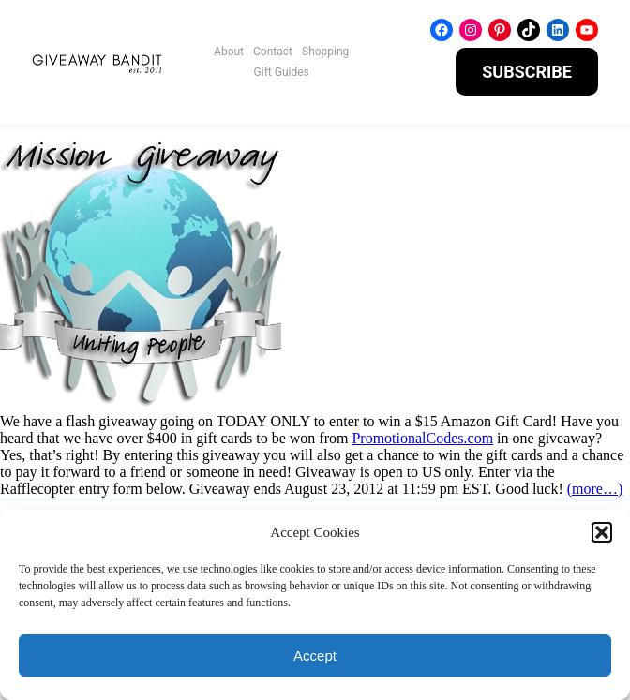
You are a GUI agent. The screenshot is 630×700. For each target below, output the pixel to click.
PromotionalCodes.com (422, 438)
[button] (601, 532)
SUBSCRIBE (527, 72)
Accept (315, 655)
